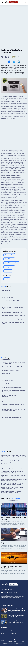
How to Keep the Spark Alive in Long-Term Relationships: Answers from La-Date (11, 492)
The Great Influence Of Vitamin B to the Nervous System (13, 308)
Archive (2, 633)
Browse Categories (15, 630)
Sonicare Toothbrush (7, 383)
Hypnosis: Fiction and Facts (8, 297)
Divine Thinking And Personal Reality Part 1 (12, 312)
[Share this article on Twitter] (14, 61)
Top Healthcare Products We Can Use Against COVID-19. (14, 400)
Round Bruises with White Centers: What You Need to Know (13, 405)
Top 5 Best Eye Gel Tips (7, 380)
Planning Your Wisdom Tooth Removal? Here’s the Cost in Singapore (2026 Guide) (13, 410)
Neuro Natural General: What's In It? (10, 300)
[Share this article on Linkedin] (19, 61)
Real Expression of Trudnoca (8, 377)
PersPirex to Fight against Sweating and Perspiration (11, 396)
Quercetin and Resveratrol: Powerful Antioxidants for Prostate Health (13, 363)
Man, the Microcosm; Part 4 (8, 294)
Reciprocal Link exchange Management (10, 466)
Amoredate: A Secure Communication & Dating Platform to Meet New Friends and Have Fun (12, 484)
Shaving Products (6, 373)
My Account (3, 630)
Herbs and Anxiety (6, 290)
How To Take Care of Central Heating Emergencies (13, 319)
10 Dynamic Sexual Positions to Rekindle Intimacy (12, 468)
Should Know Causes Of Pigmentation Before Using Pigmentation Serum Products (14, 391)
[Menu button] (25, 2)
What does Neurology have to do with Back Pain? (13, 315)
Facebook (3, 640)
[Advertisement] (14, 20)
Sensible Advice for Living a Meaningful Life (12, 417)
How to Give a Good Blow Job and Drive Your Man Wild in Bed (13, 476)
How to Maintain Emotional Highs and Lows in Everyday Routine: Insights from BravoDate (14, 480)
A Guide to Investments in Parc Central (11, 304)
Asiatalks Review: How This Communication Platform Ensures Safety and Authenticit (13, 488)
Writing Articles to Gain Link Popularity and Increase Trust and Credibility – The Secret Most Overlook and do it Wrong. (13, 462)
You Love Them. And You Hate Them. (10, 370)
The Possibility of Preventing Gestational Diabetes (13, 366)
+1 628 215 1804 (6, 590)
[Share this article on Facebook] (9, 61)
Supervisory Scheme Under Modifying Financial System (13, 323)
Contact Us (13, 633)
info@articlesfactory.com (9, 592)
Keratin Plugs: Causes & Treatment (10, 414)
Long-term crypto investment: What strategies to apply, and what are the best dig (12, 472)
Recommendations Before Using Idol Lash (11, 387)
